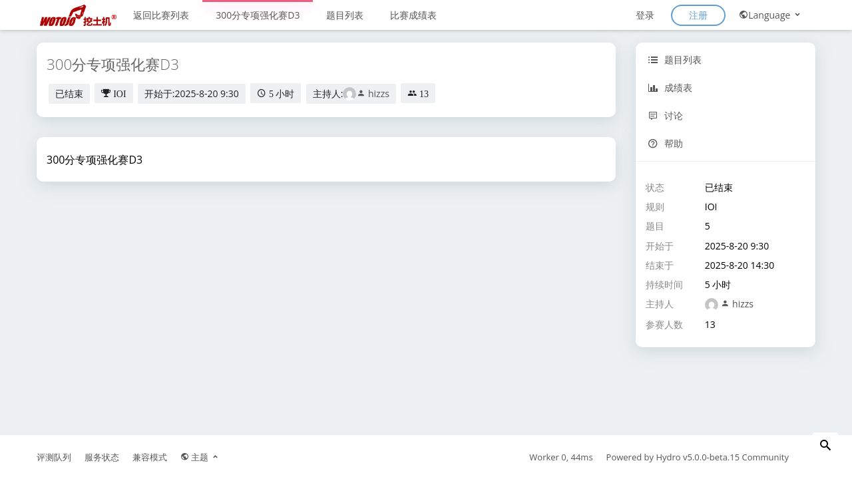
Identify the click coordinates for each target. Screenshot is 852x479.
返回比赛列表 (161, 15)
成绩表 (670, 87)
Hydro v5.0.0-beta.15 (698, 457)
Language (770, 15)
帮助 (665, 143)
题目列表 (344, 15)
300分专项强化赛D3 (258, 15)
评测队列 (54, 457)
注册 (698, 15)
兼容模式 (149, 457)
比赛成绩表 (413, 15)
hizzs (372, 93)
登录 (645, 15)
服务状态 (102, 457)
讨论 (665, 115)
